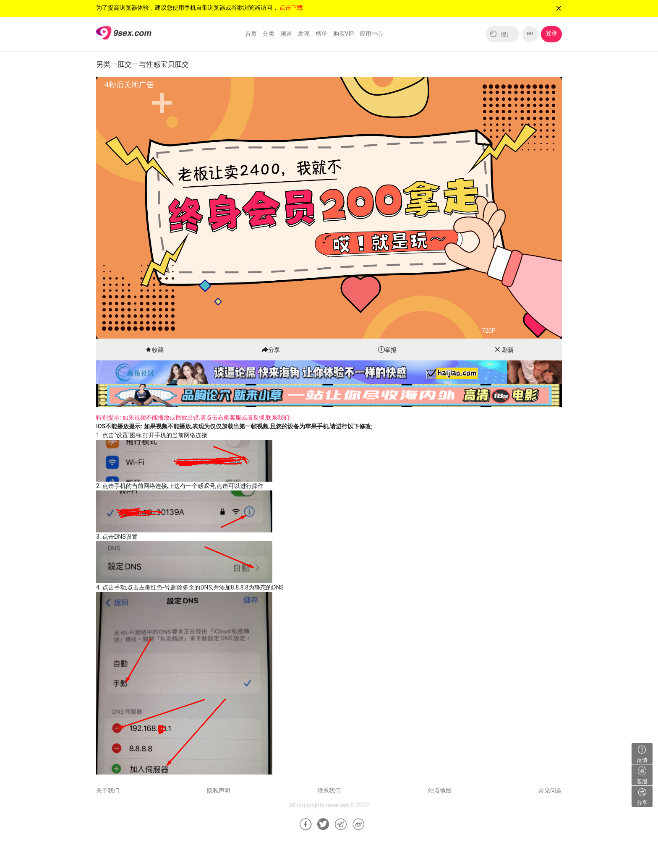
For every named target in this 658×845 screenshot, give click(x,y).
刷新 (508, 350)
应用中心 (371, 33)
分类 (268, 33)
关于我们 (108, 790)
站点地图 (440, 790)
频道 (286, 33)
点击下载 (291, 7)
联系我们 (329, 790)
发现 (304, 33)
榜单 (321, 33)
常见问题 (550, 790)
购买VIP (343, 33)
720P (488, 330)
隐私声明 (218, 790)
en (530, 33)
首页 (251, 33)
